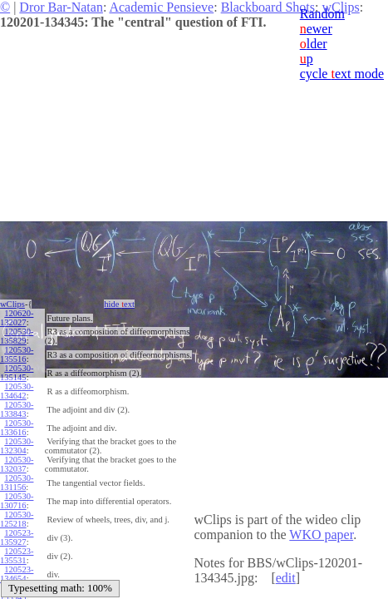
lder (313, 44)
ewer (316, 29)
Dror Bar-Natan (61, 7)
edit (286, 578)
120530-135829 (16, 336)
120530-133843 (16, 409)
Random (322, 14)
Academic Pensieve (161, 7)
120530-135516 (16, 354)
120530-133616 (16, 427)
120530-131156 (16, 482)
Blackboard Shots (268, 7)
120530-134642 (16, 391)
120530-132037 (16, 464)
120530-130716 (16, 501)
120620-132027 (16, 318)
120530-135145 (16, 373)
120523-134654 (16, 574)
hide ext (119, 304)
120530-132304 (16, 446)
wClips (12, 304)
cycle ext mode (342, 74)
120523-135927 (16, 537)
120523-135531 (16, 556)
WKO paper (321, 534)
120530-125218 (16, 519)
